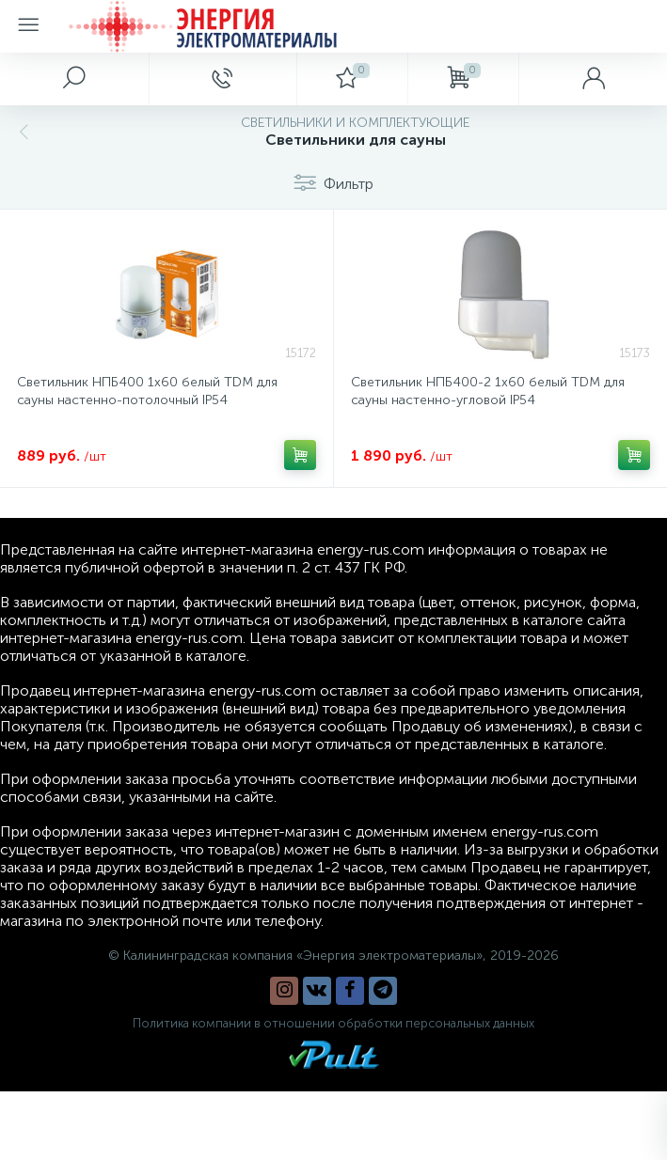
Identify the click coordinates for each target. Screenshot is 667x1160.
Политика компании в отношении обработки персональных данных (333, 1023)
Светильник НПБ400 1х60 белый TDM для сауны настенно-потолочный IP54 (147, 391)
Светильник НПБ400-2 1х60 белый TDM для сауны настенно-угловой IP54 (488, 391)
